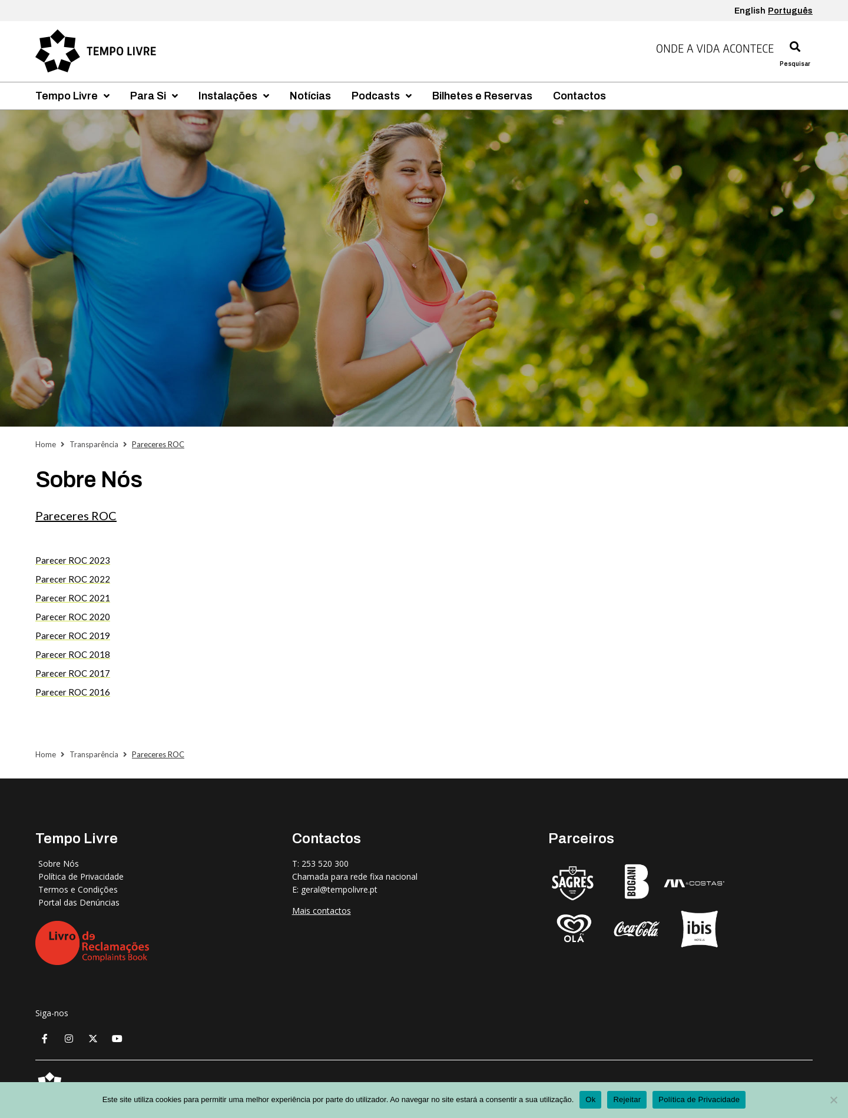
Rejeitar (627, 1099)
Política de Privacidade (699, 1099)
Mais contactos (321, 910)
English (750, 10)
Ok (590, 1099)
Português (790, 10)
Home (45, 444)
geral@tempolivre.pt (339, 889)
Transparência (93, 444)
